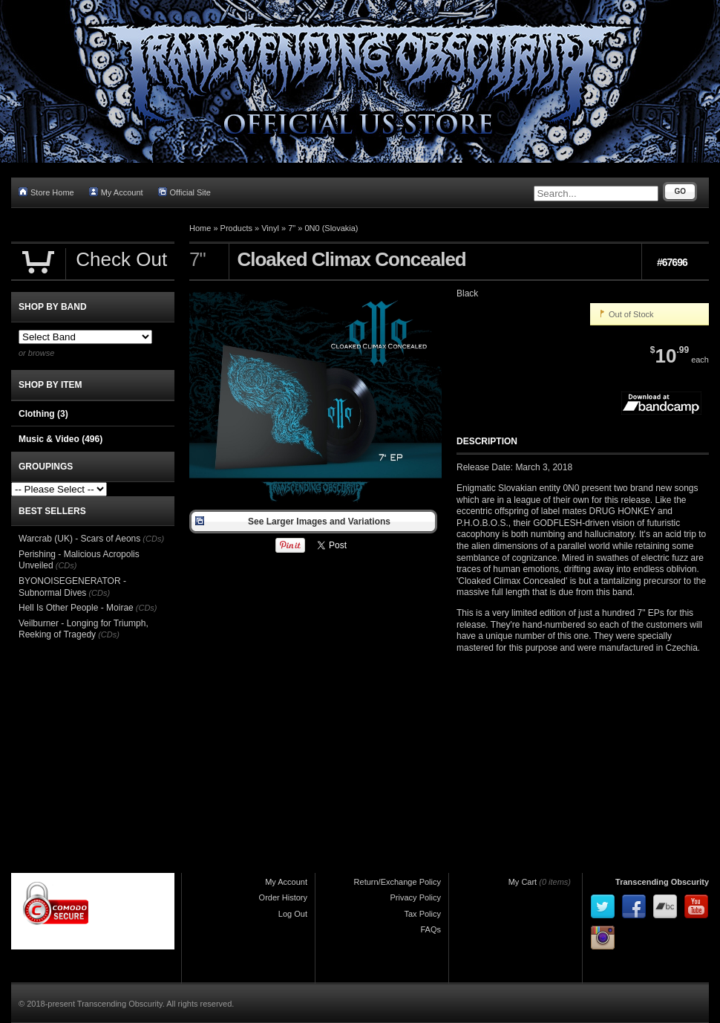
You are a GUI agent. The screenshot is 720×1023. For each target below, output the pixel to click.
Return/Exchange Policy (397, 881)
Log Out (292, 913)
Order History (283, 897)
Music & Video (60, 439)
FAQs (430, 929)
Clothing (43, 414)
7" (291, 228)
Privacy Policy (415, 897)
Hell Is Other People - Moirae (76, 608)
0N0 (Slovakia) (331, 228)
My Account (116, 192)
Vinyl (270, 228)
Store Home (46, 192)
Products (236, 228)
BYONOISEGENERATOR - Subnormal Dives (72, 587)
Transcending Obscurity (662, 881)
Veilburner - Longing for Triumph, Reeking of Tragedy (83, 629)
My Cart (522, 881)
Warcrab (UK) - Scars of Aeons (79, 538)
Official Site (184, 192)
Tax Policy (422, 913)
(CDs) (153, 538)
